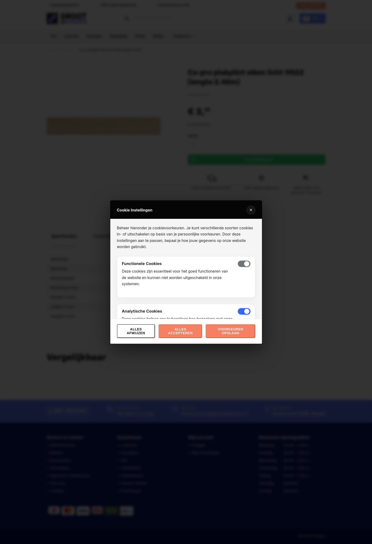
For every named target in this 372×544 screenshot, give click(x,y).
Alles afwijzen (136, 331)
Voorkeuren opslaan (230, 331)
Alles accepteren (180, 331)
